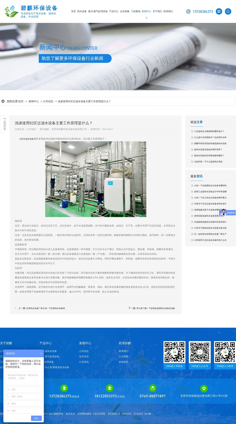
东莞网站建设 (84, 414)
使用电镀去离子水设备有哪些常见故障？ (210, 211)
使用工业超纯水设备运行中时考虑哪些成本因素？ (210, 192)
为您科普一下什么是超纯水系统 (208, 161)
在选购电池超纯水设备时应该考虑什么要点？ (210, 223)
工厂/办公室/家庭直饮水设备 (54, 367)
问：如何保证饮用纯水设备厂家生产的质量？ (210, 235)
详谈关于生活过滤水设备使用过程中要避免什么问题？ (210, 205)
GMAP (138, 414)
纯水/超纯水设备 (48, 351)
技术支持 (84, 356)
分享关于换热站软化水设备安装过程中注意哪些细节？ (210, 229)
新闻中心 (146, 11)
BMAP (126, 414)
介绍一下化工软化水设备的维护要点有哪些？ (210, 199)
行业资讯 (84, 362)
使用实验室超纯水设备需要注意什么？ (209, 217)
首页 (73, 11)
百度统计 (114, 414)
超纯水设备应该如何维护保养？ (208, 149)
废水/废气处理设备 (98, 11)
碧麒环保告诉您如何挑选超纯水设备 (210, 143)
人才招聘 (123, 356)
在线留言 (123, 362)
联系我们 (168, 11)
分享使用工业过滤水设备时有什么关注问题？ (210, 241)
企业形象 (124, 11)
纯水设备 (82, 11)
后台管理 (99, 414)
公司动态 (48, 101)
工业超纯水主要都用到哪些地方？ (209, 131)
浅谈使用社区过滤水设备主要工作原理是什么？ (84, 101)
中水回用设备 (47, 362)
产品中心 (114, 11)
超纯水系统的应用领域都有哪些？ (209, 155)
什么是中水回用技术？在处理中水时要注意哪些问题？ (210, 138)
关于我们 (157, 11)
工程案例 (135, 11)
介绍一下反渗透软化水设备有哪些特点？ (210, 186)
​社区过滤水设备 (27, 139)
